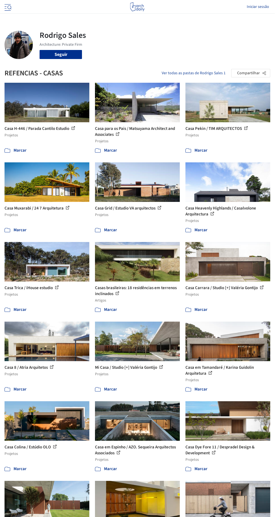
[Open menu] (7, 7)
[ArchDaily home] (137, 6)
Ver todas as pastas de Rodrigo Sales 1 (194, 73)
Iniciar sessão (258, 7)
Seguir (61, 54)
